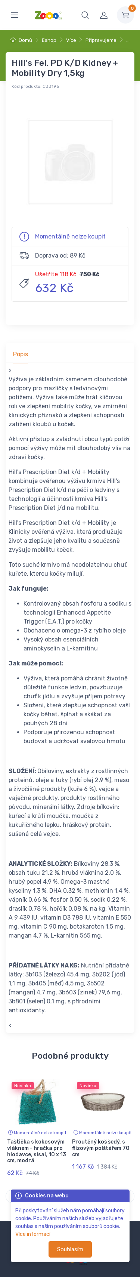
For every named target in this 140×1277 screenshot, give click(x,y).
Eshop (49, 40)
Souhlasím (70, 1249)
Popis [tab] (20, 354)
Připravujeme (100, 40)
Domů (21, 40)
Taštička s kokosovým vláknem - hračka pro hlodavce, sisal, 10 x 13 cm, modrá (36, 1151)
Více (71, 40)
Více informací (32, 1234)
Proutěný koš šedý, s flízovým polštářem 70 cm (101, 1148)
